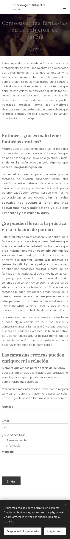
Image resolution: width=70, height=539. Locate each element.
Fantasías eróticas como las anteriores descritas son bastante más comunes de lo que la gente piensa (35, 109)
